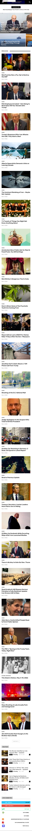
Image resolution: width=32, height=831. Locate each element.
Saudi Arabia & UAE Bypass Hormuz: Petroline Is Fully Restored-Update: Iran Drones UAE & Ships (15, 591)
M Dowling (15, 754)
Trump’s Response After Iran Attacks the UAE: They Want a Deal (15, 135)
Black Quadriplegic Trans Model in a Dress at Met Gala (18, 9)
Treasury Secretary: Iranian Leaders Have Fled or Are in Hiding (15, 505)
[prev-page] (3, 793)
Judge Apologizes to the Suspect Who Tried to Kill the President (15, 420)
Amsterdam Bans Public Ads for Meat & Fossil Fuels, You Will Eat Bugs (16, 251)
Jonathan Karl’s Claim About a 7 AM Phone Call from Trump (14, 365)
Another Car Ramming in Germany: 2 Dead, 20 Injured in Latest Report (15, 449)
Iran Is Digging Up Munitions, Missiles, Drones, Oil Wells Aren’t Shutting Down (19, 777)
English (5, 1)
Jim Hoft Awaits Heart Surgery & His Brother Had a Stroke (15, 735)
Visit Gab (27, 809)
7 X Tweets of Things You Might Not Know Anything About (14, 222)
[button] (30, 2)
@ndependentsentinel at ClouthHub (20, 819)
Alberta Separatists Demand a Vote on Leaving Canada (15, 164)
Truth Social (26, 825)
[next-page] (5, 793)
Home (2, 22)
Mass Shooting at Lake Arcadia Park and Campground (15, 706)
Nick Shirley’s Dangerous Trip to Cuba (15, 279)
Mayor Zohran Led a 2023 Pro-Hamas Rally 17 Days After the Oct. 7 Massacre (16, 336)
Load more (16, 741)
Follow (27, 802)
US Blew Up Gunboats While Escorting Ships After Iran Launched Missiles (15, 534)
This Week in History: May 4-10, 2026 (15, 678)
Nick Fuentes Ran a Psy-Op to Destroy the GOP (15, 76)
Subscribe (27, 805)
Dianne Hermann (6, 675)
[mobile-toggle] (2, 2)
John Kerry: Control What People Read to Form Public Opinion (15, 621)
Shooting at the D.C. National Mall (14, 393)
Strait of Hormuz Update (10, 477)
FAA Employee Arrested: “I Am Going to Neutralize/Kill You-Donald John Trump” (16, 105)
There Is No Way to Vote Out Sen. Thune (16, 562)
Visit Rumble (26, 812)
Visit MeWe (26, 815)
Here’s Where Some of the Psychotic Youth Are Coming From (15, 307)
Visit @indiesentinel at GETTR (22, 822)
